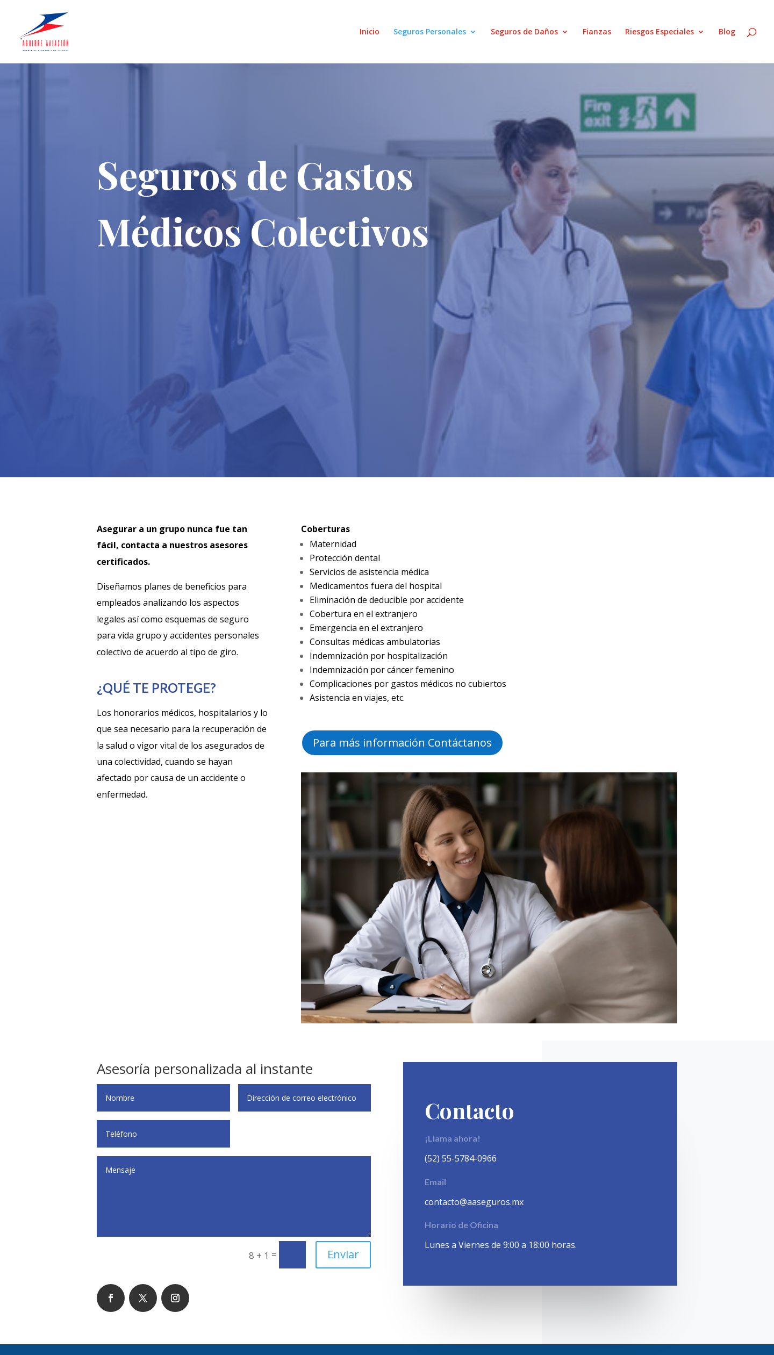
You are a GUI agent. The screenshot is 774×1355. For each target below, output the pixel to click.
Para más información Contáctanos (402, 742)
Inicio (369, 32)
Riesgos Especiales (659, 32)
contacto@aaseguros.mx (474, 1202)
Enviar (343, 1254)
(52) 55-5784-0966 (461, 1158)
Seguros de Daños (524, 32)
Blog (727, 32)
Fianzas (597, 32)
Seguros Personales (429, 32)
